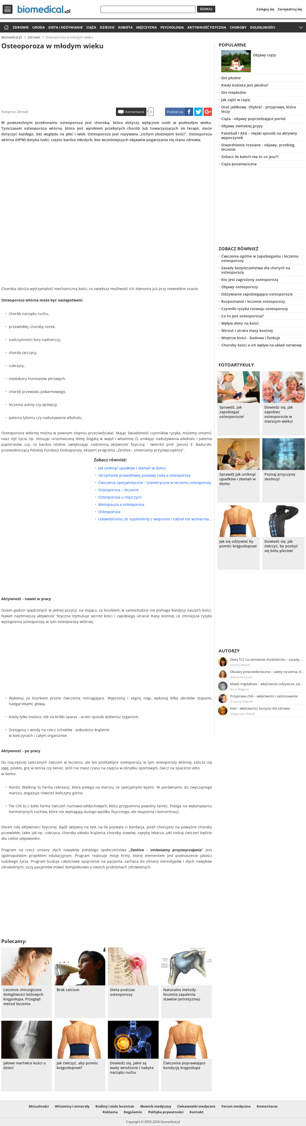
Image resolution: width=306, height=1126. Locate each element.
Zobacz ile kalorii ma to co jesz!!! (250, 156)
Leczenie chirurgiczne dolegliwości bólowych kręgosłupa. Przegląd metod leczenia (23, 996)
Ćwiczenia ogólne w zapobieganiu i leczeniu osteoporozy (259, 258)
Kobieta (125, 27)
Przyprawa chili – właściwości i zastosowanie (264, 696)
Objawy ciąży (264, 55)
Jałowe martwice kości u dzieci (24, 1065)
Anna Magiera (239, 689)
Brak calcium (68, 989)
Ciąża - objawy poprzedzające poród (253, 118)
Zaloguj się (265, 9)
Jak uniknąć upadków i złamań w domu (132, 468)
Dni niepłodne (233, 92)
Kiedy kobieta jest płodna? (244, 85)
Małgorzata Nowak (242, 714)
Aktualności (39, 1106)
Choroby (238, 27)
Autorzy (229, 651)
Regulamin (133, 1112)
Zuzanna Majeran (241, 701)
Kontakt (197, 1112)
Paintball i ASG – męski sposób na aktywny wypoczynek (259, 135)
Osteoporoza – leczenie (118, 489)
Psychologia (172, 27)
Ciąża (91, 27)
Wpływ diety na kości (240, 323)
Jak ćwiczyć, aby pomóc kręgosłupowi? (77, 1065)
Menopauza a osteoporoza (121, 504)
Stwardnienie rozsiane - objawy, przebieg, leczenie (258, 147)
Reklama (110, 1112)
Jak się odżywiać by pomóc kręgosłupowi (238, 543)
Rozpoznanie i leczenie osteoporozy (253, 301)
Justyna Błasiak (240, 665)
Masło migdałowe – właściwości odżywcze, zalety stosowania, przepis (267, 684)
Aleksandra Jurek (241, 677)
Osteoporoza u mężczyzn (120, 497)
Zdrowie (21, 27)
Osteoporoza (109, 511)
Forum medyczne (236, 1106)
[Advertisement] (106, 78)
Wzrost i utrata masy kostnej (247, 330)
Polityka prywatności (166, 1112)
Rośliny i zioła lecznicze (114, 1106)
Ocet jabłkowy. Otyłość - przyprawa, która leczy (258, 109)
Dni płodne (231, 77)
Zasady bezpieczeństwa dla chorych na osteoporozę (255, 270)
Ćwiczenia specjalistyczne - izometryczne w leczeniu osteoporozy (154, 482)
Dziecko (107, 27)
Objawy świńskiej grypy (242, 125)
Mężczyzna (146, 27)
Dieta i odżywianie (65, 27)
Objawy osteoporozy (239, 286)
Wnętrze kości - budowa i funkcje (250, 337)
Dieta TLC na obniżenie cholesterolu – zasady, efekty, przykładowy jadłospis (267, 659)
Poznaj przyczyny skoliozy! (279, 476)
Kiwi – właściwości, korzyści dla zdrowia (260, 708)
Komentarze (134, 111)
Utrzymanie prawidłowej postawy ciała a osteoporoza (144, 475)
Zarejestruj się (290, 9)
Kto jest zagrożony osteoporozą (249, 279)
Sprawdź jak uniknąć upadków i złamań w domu (237, 479)
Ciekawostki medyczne (196, 1106)
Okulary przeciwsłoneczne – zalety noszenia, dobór (267, 671)
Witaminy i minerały (72, 1106)
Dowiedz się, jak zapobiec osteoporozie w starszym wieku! (278, 414)
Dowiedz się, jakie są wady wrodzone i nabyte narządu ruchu (132, 1068)
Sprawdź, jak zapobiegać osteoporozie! (231, 412)
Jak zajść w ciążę (235, 99)
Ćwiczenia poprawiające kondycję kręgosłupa (184, 1065)
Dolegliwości (262, 27)
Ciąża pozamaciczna (239, 163)
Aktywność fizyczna (206, 27)
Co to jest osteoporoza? (242, 315)
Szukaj (206, 9)
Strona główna (5, 27)
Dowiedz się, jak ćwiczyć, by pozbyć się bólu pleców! (281, 546)
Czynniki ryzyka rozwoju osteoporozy (254, 308)
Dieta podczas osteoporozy (122, 992)
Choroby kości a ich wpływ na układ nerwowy (261, 345)
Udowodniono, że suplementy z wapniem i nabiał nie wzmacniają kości (155, 518)
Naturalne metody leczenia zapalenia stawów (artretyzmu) (181, 994)
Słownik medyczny (155, 1106)
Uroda (38, 27)
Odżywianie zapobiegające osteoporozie (257, 294)
